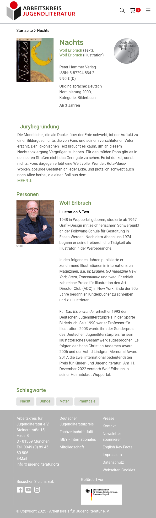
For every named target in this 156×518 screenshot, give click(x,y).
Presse (108, 418)
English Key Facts (118, 447)
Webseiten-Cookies (119, 470)
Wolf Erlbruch (70, 50)
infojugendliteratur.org (38, 464)
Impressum (112, 454)
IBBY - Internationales (78, 439)
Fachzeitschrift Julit (76, 432)
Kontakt (109, 426)
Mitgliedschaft (72, 447)
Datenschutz (113, 462)
